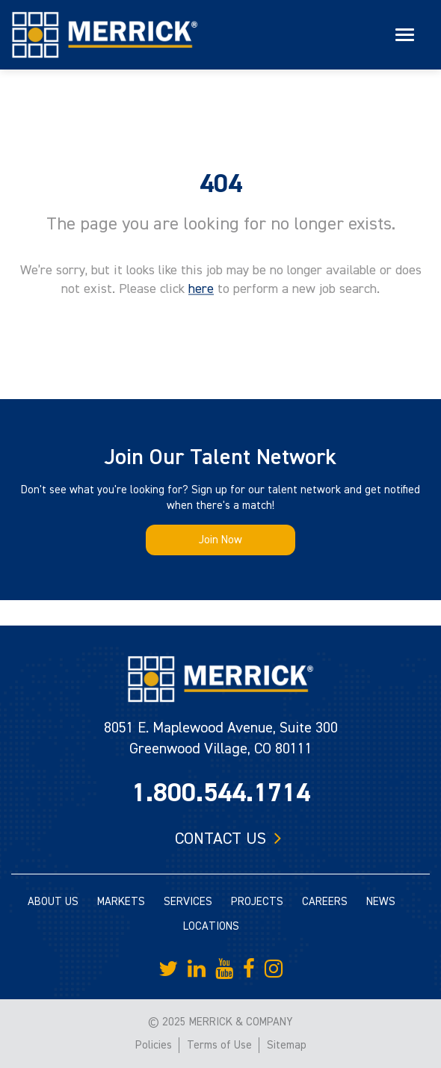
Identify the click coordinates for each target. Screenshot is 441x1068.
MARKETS (121, 902)
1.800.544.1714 (221, 793)
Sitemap (286, 1045)
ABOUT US (53, 902)
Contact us (220, 838)
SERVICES (188, 902)
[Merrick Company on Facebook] (249, 969)
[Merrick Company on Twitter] (168, 969)
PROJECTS (257, 902)
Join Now (220, 540)
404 (221, 184)
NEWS (380, 902)
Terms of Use (219, 1045)
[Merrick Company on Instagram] (274, 969)
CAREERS (325, 902)
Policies (153, 1045)
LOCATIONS (211, 926)
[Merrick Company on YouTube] (224, 969)
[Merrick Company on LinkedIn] (197, 969)
